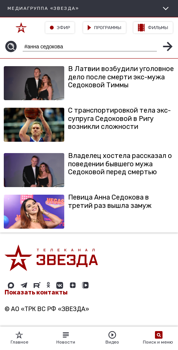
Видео (112, 338)
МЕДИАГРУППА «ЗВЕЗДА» (89, 8)
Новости (65, 338)
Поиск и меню (158, 338)
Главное (19, 338)
